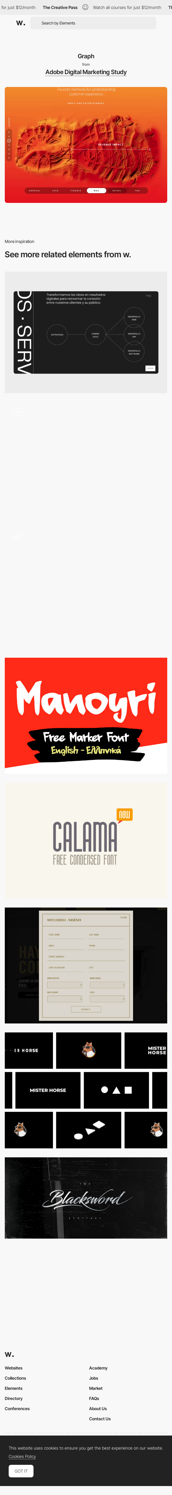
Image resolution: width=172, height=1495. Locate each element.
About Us (98, 1408)
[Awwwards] (20, 23)
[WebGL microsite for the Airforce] (86, 460)
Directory (14, 1398)
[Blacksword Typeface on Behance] (86, 1198)
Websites (13, 1367)
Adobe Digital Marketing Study (86, 72)
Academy (98, 1367)
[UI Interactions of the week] (86, 588)
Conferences (17, 1408)
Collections (15, 1378)
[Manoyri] (86, 716)
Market (96, 1388)
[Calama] (86, 841)
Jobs (93, 1378)
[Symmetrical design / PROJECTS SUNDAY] (86, 965)
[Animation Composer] (86, 1090)
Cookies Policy (22, 1456)
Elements (13, 1388)
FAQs (94, 1398)
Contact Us (100, 1418)
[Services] (86, 332)
